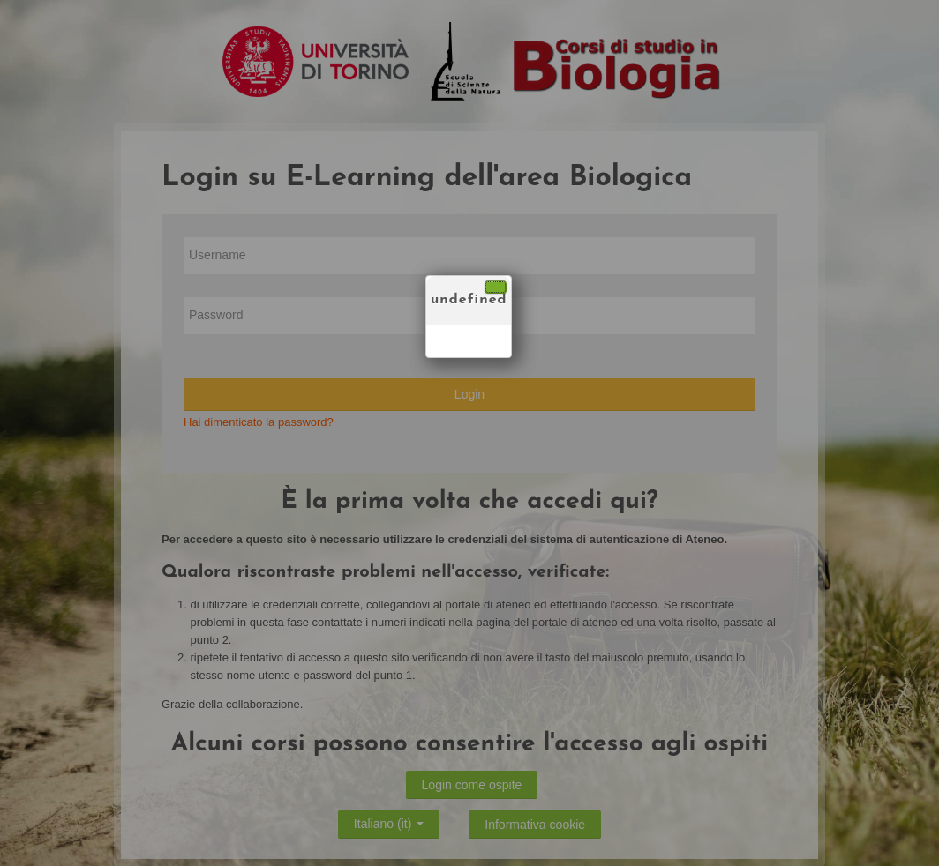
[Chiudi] (496, 287)
